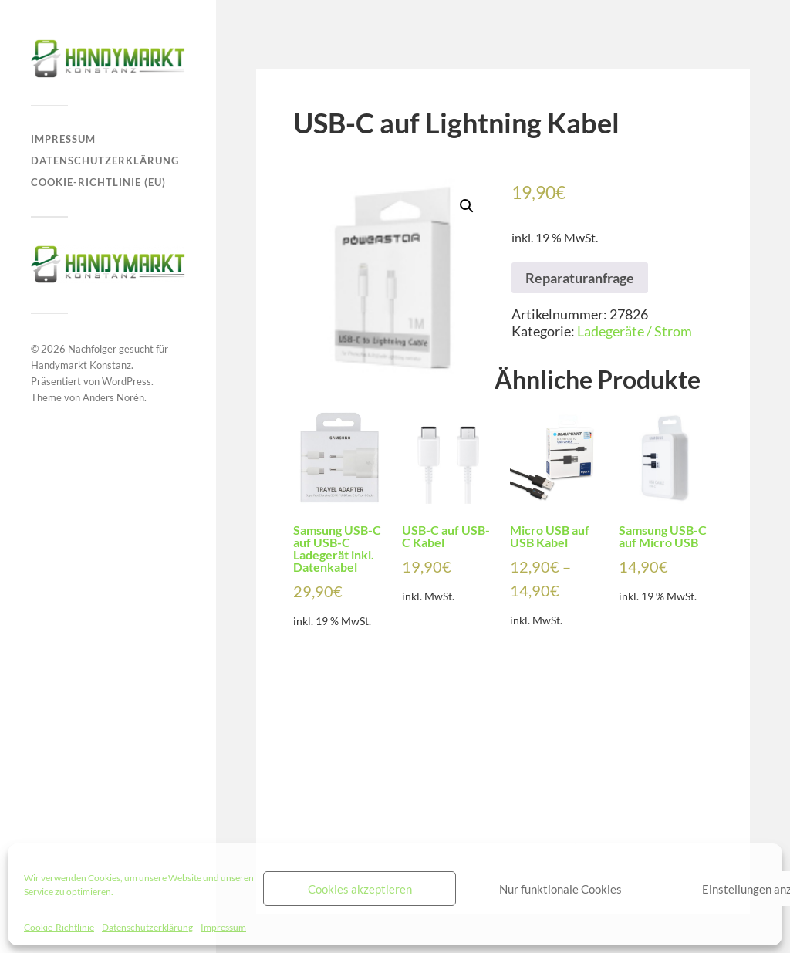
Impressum (223, 927)
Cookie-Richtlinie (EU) (98, 182)
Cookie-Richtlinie (59, 927)
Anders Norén (113, 397)
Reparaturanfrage (579, 277)
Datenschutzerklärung (147, 927)
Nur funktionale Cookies (560, 889)
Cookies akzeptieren (360, 889)
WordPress (126, 381)
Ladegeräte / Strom (634, 331)
